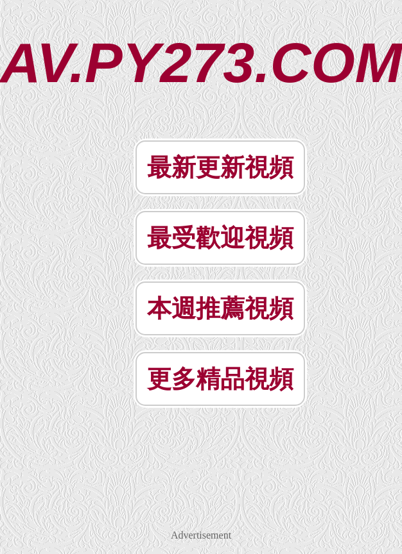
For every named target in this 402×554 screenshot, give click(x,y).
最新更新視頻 (220, 167)
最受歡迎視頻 (220, 237)
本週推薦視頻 (220, 308)
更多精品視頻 (220, 378)
